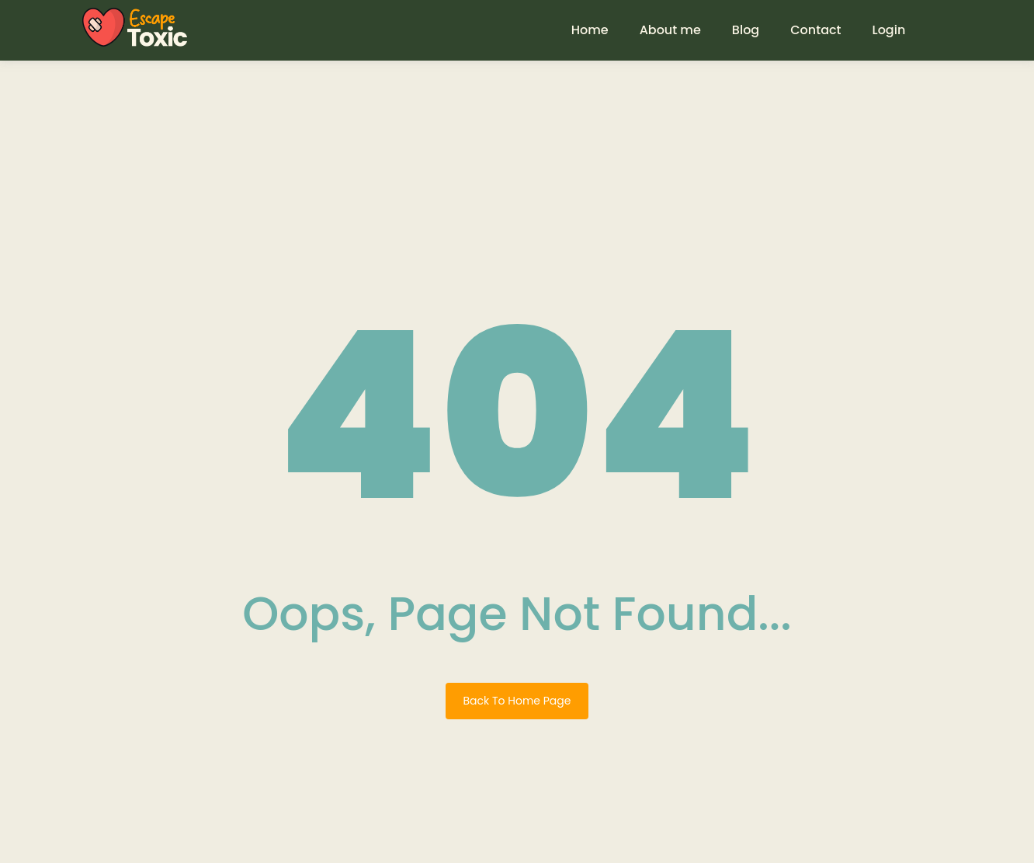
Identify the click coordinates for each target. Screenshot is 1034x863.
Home (590, 30)
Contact (815, 30)
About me (670, 30)
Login (889, 30)
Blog (745, 30)
